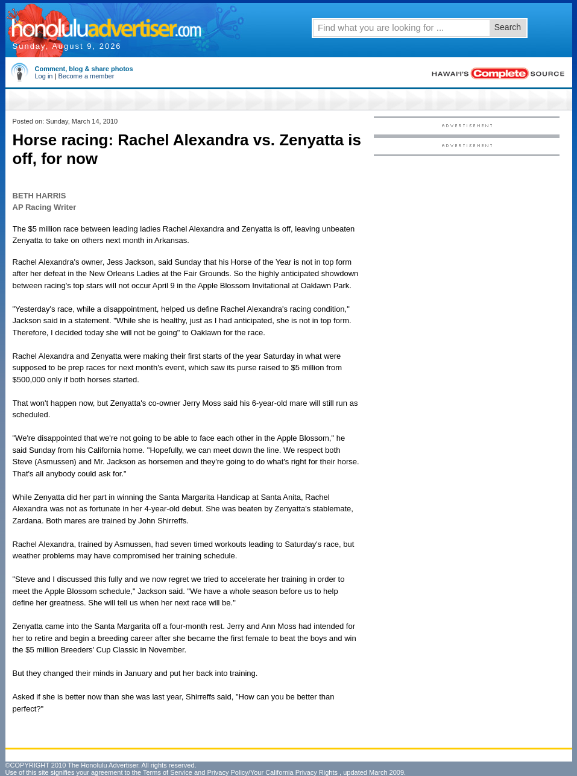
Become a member (86, 76)
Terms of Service (167, 772)
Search (507, 27)
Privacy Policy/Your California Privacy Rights (272, 772)
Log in (44, 76)
